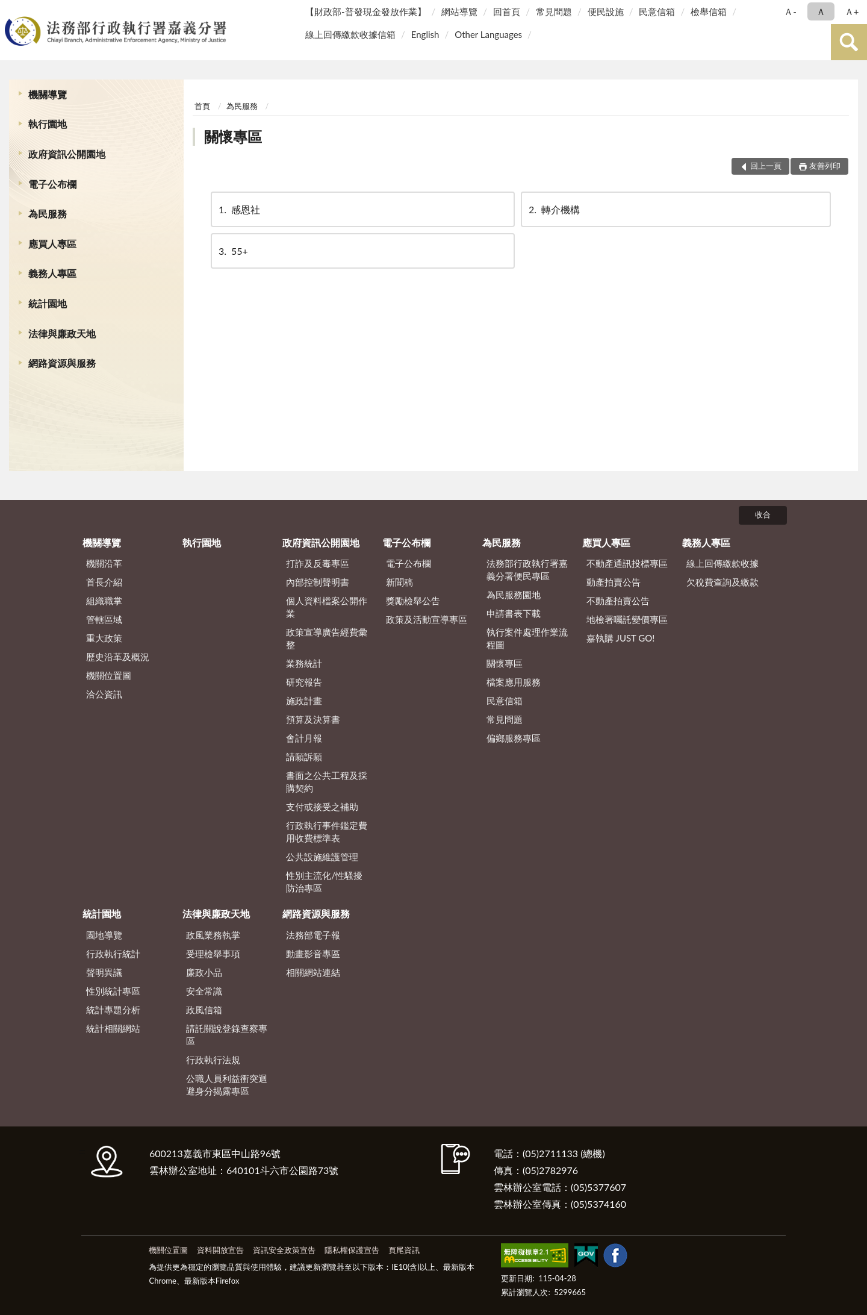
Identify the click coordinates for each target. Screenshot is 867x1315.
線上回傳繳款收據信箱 (350, 34)
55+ (232, 251)
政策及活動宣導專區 (426, 619)
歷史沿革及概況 (117, 656)
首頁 (202, 106)
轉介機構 (553, 209)
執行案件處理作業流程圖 (527, 638)
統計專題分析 (113, 1009)
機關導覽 (47, 94)
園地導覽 (104, 934)
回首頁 (506, 11)
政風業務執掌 (213, 934)
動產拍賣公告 (613, 581)
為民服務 (47, 213)
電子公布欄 (52, 184)
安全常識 (204, 990)
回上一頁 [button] (766, 165)
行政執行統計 (113, 953)
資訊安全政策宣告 (284, 1250)
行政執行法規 (213, 1059)
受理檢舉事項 (213, 953)
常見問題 (554, 11)
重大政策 (104, 638)
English (425, 34)
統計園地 (47, 303)
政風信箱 (204, 1009)
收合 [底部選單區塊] (763, 514)
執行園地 (47, 124)
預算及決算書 (313, 719)
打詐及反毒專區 (317, 563)
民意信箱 (657, 11)
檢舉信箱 (709, 11)
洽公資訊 (104, 694)
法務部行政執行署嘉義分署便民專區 (527, 569)
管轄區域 (104, 619)
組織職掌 (104, 600)
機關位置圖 (108, 675)
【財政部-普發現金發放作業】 (365, 11)
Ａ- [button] (790, 11)
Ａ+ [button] (852, 11)
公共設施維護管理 (322, 856)
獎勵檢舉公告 (413, 600)
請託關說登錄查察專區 (226, 1034)
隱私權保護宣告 (352, 1250)
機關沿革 (104, 563)
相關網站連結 (313, 972)
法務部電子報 (313, 934)
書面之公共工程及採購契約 (326, 781)
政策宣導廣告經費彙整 (326, 638)
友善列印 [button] (825, 165)
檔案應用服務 (513, 681)
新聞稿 (399, 581)
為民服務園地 (513, 594)
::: (11, 10)
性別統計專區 (113, 990)
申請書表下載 (513, 613)
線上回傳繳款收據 (722, 563)
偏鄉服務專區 (513, 737)
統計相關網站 (113, 1028)
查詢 (849, 42)
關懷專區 (233, 136)
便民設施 (606, 11)
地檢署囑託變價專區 (627, 619)
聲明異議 (104, 972)
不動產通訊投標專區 (627, 563)
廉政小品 (204, 972)
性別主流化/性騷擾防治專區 (324, 881)
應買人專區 (52, 243)
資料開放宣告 (220, 1250)
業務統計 (304, 663)
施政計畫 (304, 700)
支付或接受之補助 (322, 806)
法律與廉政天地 (62, 333)
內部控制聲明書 (317, 581)
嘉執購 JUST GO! (620, 638)
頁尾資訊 (404, 1250)
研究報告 (304, 681)
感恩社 (238, 209)
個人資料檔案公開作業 (326, 607)
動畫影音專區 (313, 953)
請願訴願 (304, 756)
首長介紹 (104, 581)
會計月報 (304, 737)
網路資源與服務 (62, 363)
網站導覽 (459, 11)
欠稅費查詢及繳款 (722, 581)
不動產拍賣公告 (618, 600)
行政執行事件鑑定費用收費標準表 (326, 831)
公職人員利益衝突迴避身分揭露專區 (226, 1084)
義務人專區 (52, 273)
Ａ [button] (820, 11)
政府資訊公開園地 (66, 154)
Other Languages (488, 34)
